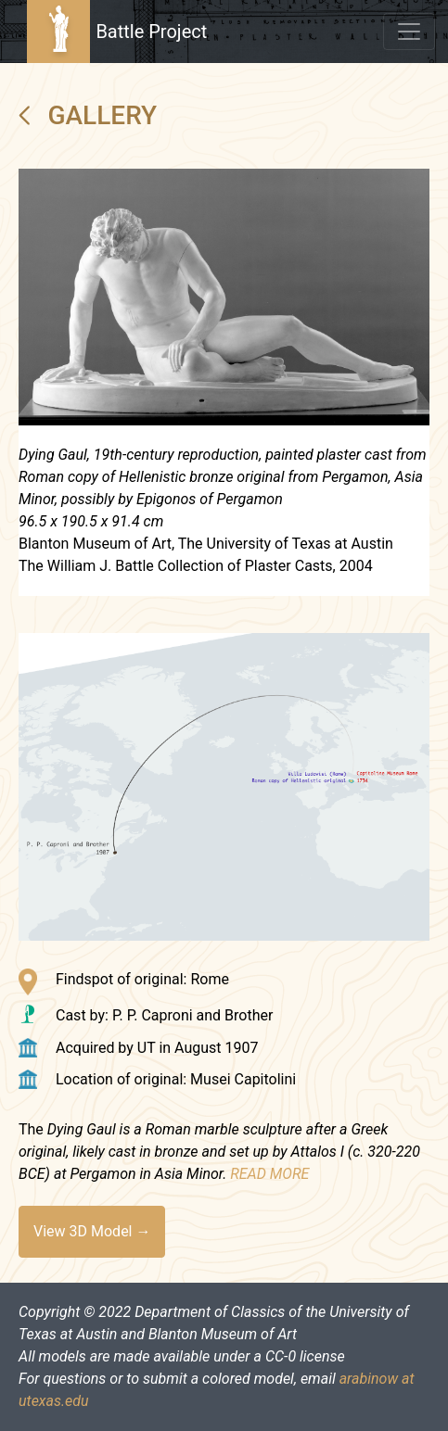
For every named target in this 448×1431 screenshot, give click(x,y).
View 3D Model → (91, 1231)
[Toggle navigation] (409, 31)
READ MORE (269, 1174)
